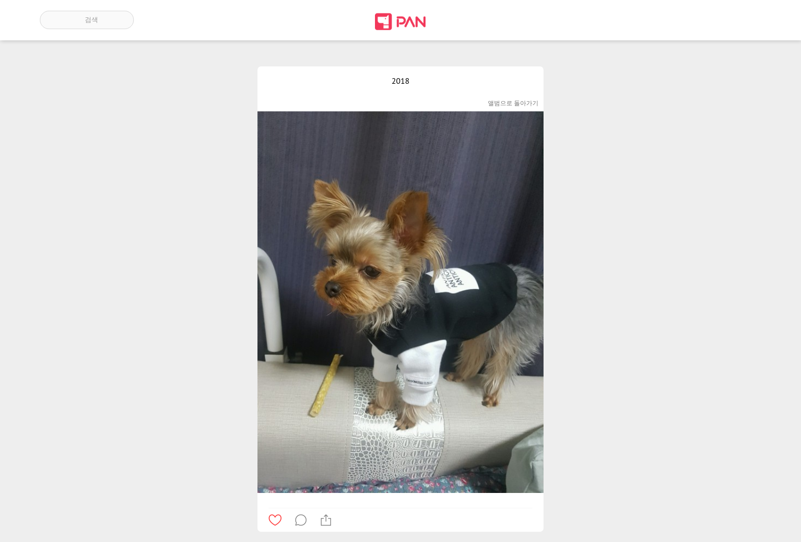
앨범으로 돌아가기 (513, 103)
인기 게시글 (717, 20)
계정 (747, 20)
